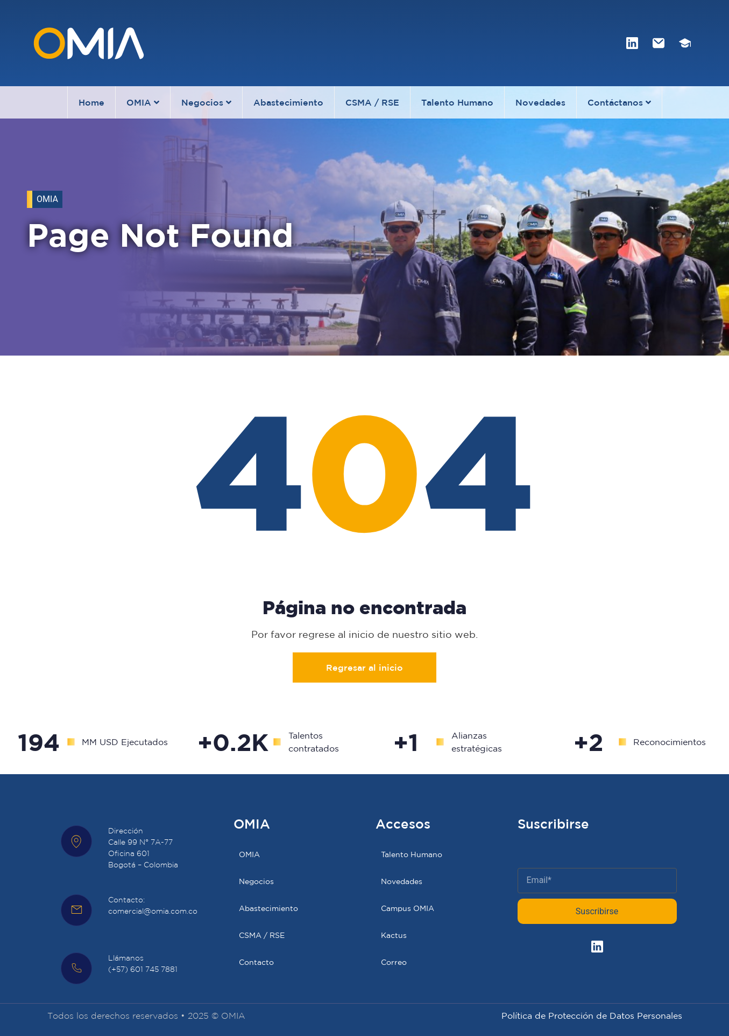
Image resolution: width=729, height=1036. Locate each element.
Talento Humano (457, 102)
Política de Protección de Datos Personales (591, 1015)
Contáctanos (619, 102)
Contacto (256, 962)
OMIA (142, 102)
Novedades (540, 102)
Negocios (206, 102)
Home (91, 102)
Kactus (394, 935)
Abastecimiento (288, 102)
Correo (394, 962)
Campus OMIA (407, 908)
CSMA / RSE (372, 102)
